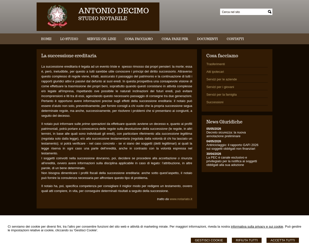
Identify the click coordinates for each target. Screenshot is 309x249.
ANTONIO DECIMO (113, 10)
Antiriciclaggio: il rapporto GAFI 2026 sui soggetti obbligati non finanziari (232, 146)
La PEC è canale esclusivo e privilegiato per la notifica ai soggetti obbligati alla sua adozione (231, 161)
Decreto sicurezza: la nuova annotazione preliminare (226, 134)
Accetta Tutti (282, 240)
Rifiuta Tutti (247, 240)
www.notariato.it (181, 199)
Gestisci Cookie (209, 240)
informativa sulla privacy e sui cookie (257, 226)
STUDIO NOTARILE (102, 18)
